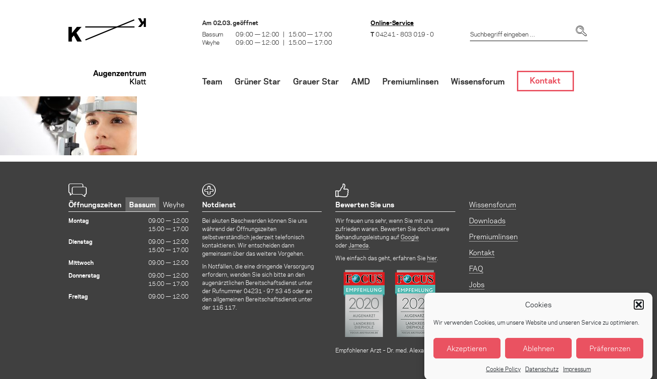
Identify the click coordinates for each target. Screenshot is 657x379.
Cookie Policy (503, 373)
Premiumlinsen (493, 236)
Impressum (577, 373)
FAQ (476, 268)
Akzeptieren (467, 353)
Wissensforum (492, 204)
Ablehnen (538, 353)
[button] (638, 309)
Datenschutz (541, 373)
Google (410, 237)
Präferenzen (610, 353)
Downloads (487, 220)
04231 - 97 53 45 (267, 291)
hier (432, 258)
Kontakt (482, 252)
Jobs (477, 284)
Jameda (359, 245)
